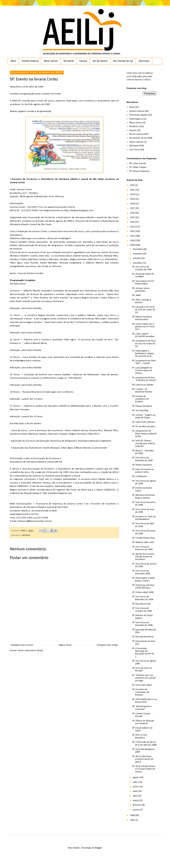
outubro (137, 258)
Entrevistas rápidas (138, 115)
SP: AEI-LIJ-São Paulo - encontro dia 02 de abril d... (142, 759)
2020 (132, 194)
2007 (132, 820)
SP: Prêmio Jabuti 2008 (142, 592)
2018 (132, 204)
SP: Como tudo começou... (144, 422)
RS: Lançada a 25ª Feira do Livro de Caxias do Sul (143, 310)
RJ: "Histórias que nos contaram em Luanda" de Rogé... (144, 678)
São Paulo (144, 61)
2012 (132, 231)
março (136, 800)
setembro (137, 263)
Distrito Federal (30, 61)
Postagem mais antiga (107, 645)
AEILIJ (13, 61)
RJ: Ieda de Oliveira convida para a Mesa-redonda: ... (143, 443)
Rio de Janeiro (100, 61)
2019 (132, 199)
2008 (132, 815)
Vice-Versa (134, 150)
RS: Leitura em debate (143, 385)
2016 (132, 213)
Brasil (131, 107)
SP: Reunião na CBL (141, 604)
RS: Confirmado (139, 476)
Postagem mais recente (22, 645)
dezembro (138, 249)
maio (135, 791)
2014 (132, 222)
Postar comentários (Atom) (30, 650)
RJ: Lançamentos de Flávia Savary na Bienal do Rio (144, 434)
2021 (132, 190)
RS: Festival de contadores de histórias (140, 399)
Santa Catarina (136, 142)
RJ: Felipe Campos (137, 167)
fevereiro (137, 805)
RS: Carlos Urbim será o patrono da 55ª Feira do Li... (143, 327)
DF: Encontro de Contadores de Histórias (140, 692)
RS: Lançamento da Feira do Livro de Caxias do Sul (144, 343)
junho (136, 787)
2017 (132, 208)
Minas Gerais (51, 61)
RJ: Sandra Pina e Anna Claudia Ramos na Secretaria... (143, 557)
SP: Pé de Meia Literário (143, 426)
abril (135, 796)
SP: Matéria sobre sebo (143, 542)
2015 (132, 217)
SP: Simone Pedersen (139, 171)
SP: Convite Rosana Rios (143, 538)
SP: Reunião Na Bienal (142, 637)
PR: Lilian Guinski (137, 163)
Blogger (98, 848)
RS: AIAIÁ (136, 295)
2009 (132, 245)
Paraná (83, 61)
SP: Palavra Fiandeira (142, 406)
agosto (136, 777)
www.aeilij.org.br (134, 76)
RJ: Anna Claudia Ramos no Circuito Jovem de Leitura (143, 769)
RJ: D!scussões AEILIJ (142, 685)
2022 (132, 185)
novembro (138, 254)
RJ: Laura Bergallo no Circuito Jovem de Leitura (142, 370)
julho (135, 782)
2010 (132, 240)
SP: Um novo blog (140, 410)
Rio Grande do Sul (123, 61)
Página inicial (65, 645)
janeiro (136, 810)
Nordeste (69, 61)
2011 (132, 236)
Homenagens (135, 119)
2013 (132, 227)
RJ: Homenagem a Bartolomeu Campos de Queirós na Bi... (143, 353)
